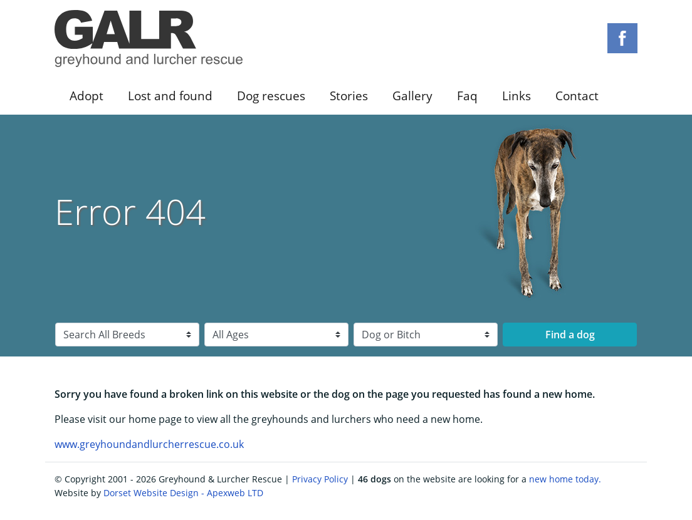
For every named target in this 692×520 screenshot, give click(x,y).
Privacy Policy (320, 479)
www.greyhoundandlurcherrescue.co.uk (149, 444)
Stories (349, 95)
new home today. (565, 479)
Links (516, 95)
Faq (467, 95)
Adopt (86, 95)
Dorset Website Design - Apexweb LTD (183, 493)
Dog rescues (271, 95)
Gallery (412, 95)
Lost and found (170, 95)
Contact (577, 95)
